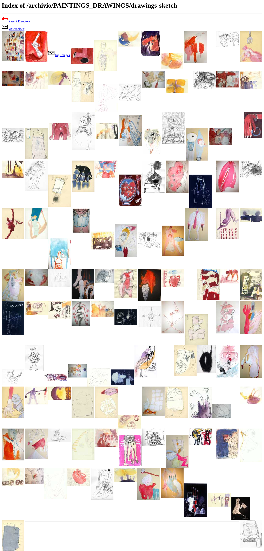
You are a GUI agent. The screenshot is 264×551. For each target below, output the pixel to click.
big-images (62, 55)
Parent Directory (20, 21)
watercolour (16, 29)
